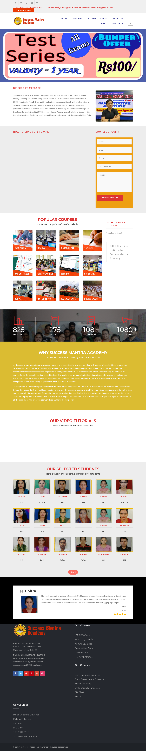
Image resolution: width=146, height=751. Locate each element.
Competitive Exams (84, 648)
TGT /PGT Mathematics (25, 736)
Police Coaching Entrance (26, 715)
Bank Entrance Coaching (87, 675)
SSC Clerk (18, 728)
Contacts (117, 23)
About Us (118, 19)
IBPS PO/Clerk (82, 635)
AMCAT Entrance (83, 644)
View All (73, 572)
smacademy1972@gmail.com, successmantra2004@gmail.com (80, 7)
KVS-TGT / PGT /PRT (85, 639)
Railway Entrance (84, 657)
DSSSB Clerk (81, 652)
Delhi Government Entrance (89, 679)
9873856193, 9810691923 (29, 7)
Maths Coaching (83, 683)
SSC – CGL (18, 723)
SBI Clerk (79, 692)
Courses (78, 19)
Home (64, 19)
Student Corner (97, 19)
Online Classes (23, 10)
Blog (103, 23)
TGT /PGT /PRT (21, 732)
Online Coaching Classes (87, 688)
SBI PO (78, 696)
